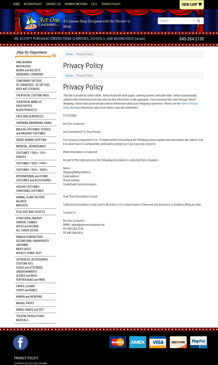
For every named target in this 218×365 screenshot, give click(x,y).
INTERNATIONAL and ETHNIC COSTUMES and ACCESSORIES (33, 178)
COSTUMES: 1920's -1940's (31, 163)
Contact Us (53, 4)
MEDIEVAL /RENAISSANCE (31, 146)
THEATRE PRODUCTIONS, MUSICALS (30, 318)
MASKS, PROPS (25, 303)
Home (16, 4)
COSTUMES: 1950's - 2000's (31, 169)
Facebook (20, 337)
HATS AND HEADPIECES (29, 116)
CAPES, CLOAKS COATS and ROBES (26, 288)
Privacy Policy (111, 4)
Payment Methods (76, 4)
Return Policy (33, 4)
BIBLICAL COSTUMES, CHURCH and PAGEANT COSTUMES (33, 131)
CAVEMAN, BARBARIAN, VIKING (34, 122)
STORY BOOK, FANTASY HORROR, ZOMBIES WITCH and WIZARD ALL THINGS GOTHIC (29, 224)
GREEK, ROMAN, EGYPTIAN (31, 139)
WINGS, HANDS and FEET (30, 309)
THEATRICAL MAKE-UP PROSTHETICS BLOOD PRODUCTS (29, 106)
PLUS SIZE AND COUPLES (30, 211)
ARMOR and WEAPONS (29, 296)
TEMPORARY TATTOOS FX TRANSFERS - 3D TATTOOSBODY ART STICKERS (33, 85)
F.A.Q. (95, 4)
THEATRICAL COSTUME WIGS (32, 95)
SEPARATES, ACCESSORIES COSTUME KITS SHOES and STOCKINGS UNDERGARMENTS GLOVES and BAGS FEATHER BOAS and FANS (32, 269)
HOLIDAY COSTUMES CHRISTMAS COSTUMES (30, 188)
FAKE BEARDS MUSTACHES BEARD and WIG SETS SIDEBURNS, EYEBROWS (29, 68)
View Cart (192, 4)
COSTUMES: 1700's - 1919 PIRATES (30, 154)
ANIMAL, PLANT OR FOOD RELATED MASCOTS (30, 201)
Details (140, 39)
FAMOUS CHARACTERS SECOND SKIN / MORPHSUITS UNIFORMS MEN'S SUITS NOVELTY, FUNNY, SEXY (32, 245)
